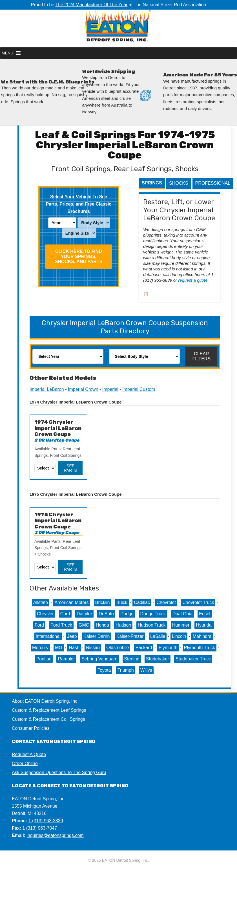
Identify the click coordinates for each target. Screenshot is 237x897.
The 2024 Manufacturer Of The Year (92, 4)
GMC (84, 625)
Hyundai (204, 625)
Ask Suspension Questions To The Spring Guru (59, 772)
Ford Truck (61, 625)
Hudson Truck (152, 625)
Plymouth (168, 647)
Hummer (180, 625)
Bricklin (102, 602)
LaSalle (157, 636)
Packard (144, 647)
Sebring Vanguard (99, 658)
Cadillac (142, 602)
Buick (121, 602)
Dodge (127, 613)
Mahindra (202, 636)
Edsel (204, 613)
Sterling (131, 658)
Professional (212, 183)
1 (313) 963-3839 (45, 820)
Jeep (72, 636)
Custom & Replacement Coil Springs (48, 719)
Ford (39, 625)
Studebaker (157, 658)
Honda (102, 625)
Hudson (123, 625)
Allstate (40, 602)
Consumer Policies (30, 728)
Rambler (66, 658)
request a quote (192, 280)
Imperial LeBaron (47, 389)
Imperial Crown (83, 389)
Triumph (126, 670)
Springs (152, 182)
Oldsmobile (117, 647)
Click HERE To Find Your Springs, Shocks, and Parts (78, 256)
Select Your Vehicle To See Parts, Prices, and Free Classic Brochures (78, 204)
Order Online (25, 763)
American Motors (72, 602)
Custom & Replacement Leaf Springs (49, 710)
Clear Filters (201, 356)
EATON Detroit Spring (118, 28)
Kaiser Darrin (96, 636)
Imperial (110, 389)
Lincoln (179, 636)
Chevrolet (166, 602)
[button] (7, 53)
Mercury (40, 647)
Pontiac (43, 658)
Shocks (178, 183)
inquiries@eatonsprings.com (55, 835)
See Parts (70, 468)
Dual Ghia (182, 613)
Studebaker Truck (193, 658)
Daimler (84, 613)
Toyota (104, 670)
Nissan (93, 647)
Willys (146, 670)
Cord (65, 613)
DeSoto (106, 613)
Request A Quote (29, 754)
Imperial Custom (138, 389)
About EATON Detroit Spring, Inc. (45, 701)
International (48, 636)
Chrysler (45, 613)
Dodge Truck (153, 613)
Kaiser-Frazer (130, 636)
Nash (74, 647)
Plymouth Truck (199, 647)
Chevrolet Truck (198, 602)
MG (58, 647)
